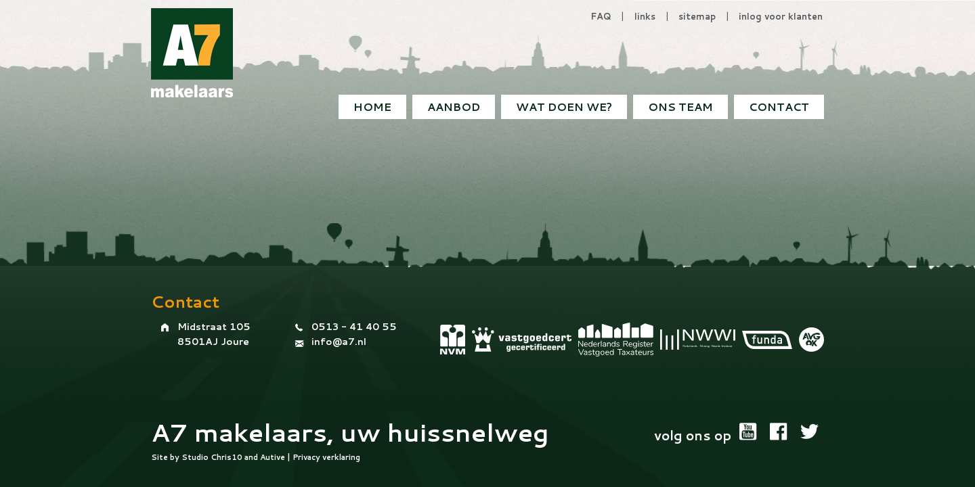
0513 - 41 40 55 (354, 326)
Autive (272, 457)
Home (372, 106)
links (644, 16)
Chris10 (226, 457)
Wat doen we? (564, 106)
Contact (779, 106)
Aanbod (453, 106)
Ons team (680, 106)
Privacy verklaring (326, 457)
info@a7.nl (338, 341)
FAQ (600, 16)
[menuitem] (779, 107)
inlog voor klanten (781, 16)
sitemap (697, 16)
